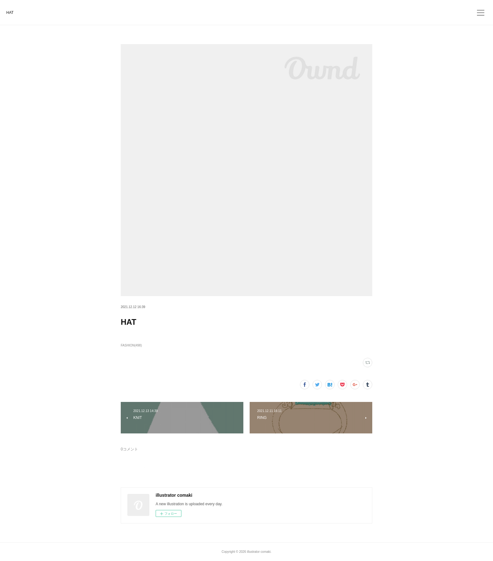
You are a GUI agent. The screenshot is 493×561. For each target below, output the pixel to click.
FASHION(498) (131, 345)
